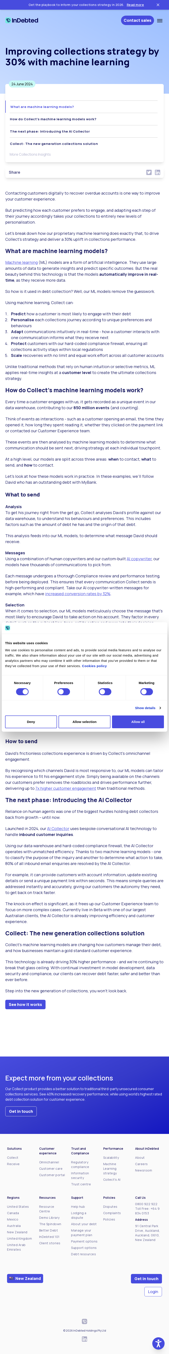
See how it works (25, 1004)
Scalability (111, 1157)
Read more (135, 5)
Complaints (112, 1213)
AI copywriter (139, 558)
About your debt (84, 1224)
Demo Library (49, 1217)
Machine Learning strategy (110, 1168)
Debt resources (83, 1254)
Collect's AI (112, 1179)
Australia (14, 1226)
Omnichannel (49, 1162)
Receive (13, 1164)
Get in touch (21, 1111)
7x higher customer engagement (65, 788)
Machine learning (21, 262)
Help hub (78, 1206)
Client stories (50, 1243)
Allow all (138, 722)
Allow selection (84, 722)
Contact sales (137, 20)
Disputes (110, 1206)
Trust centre (81, 1184)
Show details (145, 708)
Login (153, 1291)
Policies (109, 1219)
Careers (141, 1164)
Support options (84, 1248)
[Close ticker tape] (158, 5)
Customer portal (52, 1175)
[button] (158, 1343)
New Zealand (17, 1232)
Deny (31, 722)
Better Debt (48, 1230)
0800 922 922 (146, 1204)
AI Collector (58, 828)
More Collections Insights (30, 154)
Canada (13, 1213)
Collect (12, 1157)
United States (18, 1206)
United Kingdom (19, 1238)
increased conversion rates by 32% (77, 593)
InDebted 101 (49, 1237)
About (140, 1157)
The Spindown (50, 1224)
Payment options (84, 1241)
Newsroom (143, 1170)
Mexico (12, 1219)
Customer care (51, 1168)
